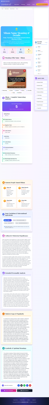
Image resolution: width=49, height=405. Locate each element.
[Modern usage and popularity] (13, 93)
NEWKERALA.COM (24, 402)
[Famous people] (10, 90)
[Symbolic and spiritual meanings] (19, 93)
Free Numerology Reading (42, 4)
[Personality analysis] (29, 90)
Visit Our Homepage (8, 390)
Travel (33, 4)
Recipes (28, 4)
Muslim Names (12, 8)
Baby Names (16, 4)
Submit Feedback (25, 390)
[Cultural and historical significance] (22, 90)
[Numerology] (4, 90)
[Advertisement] (16, 18)
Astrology (23, 4)
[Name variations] (16, 90)
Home (2, 8)
